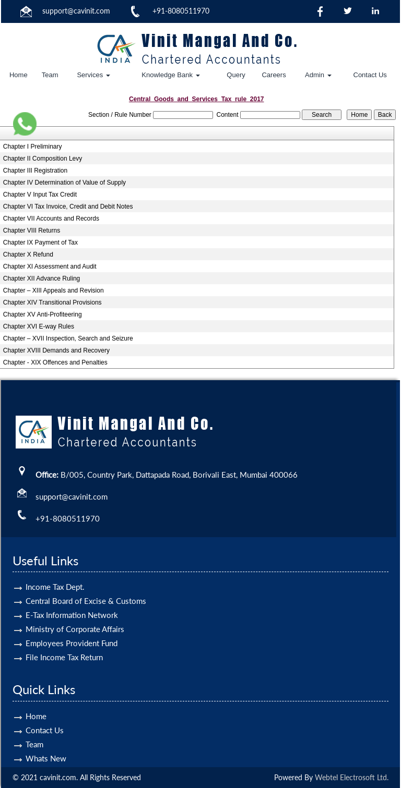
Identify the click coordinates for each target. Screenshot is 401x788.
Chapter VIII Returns (31, 230)
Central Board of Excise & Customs (86, 585)
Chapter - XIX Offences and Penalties (55, 362)
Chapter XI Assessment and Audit (50, 266)
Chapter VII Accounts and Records (51, 218)
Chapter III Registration (35, 170)
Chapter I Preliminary (32, 146)
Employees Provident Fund (71, 628)
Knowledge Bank (170, 75)
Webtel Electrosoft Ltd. (351, 777)
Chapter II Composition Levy (42, 158)
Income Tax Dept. (55, 571)
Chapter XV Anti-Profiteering (42, 314)
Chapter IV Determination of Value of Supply (64, 182)
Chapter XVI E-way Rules (38, 326)
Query (236, 75)
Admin (318, 75)
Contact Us (370, 75)
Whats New (46, 743)
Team (50, 75)
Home (18, 75)
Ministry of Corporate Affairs (75, 614)
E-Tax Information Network (72, 599)
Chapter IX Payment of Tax (40, 242)
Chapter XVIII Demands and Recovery (56, 350)
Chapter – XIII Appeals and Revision (53, 290)
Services (93, 75)
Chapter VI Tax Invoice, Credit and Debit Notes (68, 206)
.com (102, 10)
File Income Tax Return (64, 642)
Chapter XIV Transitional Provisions (52, 302)
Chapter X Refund (28, 254)
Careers (274, 75)
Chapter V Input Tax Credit (40, 194)
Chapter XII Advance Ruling (41, 278)
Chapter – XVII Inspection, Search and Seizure (68, 338)
